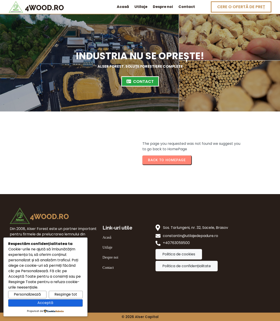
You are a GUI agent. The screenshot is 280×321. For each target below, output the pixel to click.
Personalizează (27, 294)
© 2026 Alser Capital (140, 316)
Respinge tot (65, 294)
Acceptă (45, 302)
